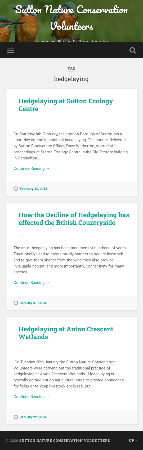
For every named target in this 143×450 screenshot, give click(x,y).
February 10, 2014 (33, 189)
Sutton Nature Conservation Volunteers (71, 17)
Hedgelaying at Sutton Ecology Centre (66, 105)
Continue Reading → (32, 168)
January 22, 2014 (33, 417)
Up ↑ (133, 440)
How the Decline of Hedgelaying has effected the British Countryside (74, 219)
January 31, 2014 (33, 303)
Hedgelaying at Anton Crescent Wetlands (66, 333)
